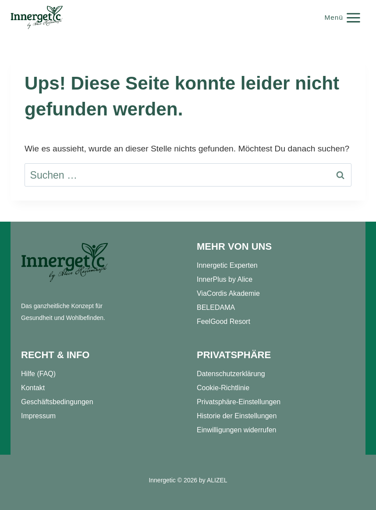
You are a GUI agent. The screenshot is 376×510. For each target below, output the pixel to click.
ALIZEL (217, 480)
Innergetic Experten (227, 265)
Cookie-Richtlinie (223, 387)
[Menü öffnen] (342, 17)
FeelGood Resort (223, 321)
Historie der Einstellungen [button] (237, 416)
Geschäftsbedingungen (57, 402)
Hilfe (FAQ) (38, 373)
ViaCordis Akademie (228, 293)
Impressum (38, 416)
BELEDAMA (216, 307)
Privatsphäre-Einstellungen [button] (238, 402)
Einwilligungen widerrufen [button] (236, 430)
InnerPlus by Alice (224, 279)
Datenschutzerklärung (231, 373)
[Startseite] (65, 263)
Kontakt (33, 387)
